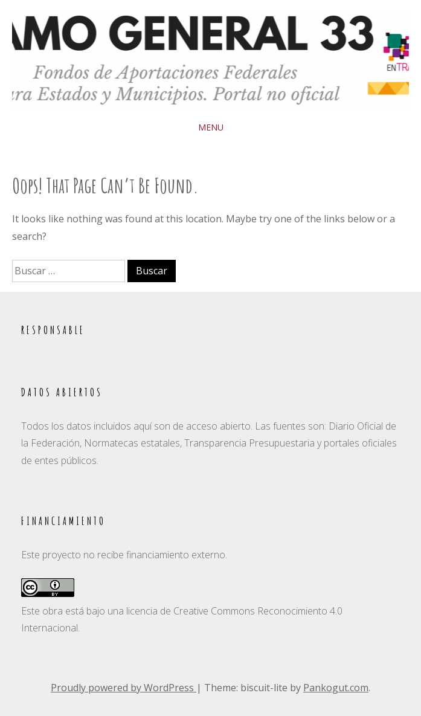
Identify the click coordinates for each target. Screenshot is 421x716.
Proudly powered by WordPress (123, 687)
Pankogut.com (335, 687)
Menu (210, 127)
